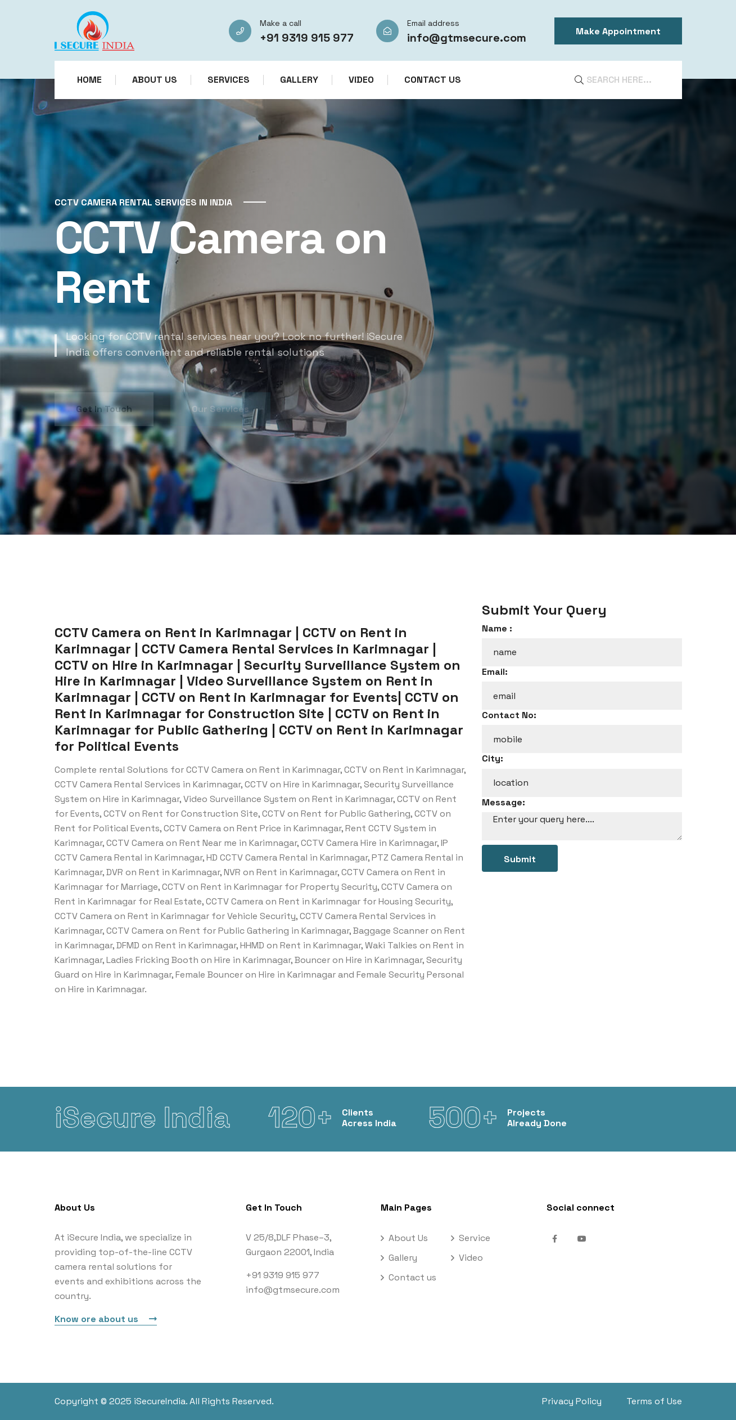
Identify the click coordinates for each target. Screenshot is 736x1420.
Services (228, 80)
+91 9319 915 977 (307, 37)
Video (361, 80)
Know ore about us (106, 1319)
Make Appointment (618, 31)
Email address (433, 23)
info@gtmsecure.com (466, 37)
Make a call (280, 23)
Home (89, 80)
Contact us (432, 80)
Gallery (299, 80)
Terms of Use (654, 1401)
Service (474, 1238)
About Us (154, 80)
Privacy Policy (572, 1401)
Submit (520, 859)
